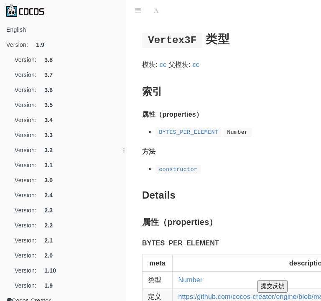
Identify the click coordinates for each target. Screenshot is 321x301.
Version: (28, 44)
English (16, 29)
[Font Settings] (156, 10)
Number (190, 279)
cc (163, 64)
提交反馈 (272, 286)
